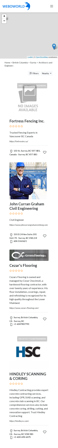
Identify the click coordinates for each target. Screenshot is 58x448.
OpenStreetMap (42, 57)
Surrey (33, 62)
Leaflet (30, 57)
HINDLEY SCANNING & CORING (27, 376)
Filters (34, 73)
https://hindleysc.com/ (19, 421)
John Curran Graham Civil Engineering (26, 206)
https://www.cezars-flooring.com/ (24, 308)
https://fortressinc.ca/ (18, 141)
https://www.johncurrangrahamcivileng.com (28, 225)
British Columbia (20, 62)
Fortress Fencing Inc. (26, 121)
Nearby (45, 73)
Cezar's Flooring (23, 265)
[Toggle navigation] (52, 6)
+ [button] (4, 16)
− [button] (4, 21)
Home (7, 62)
